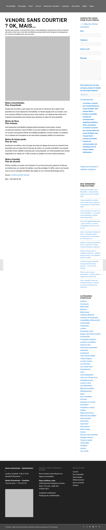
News (82, 394)
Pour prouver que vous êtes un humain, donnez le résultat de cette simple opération (90, 88)
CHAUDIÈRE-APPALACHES (90, 320)
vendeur (83, 448)
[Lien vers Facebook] (83, 526)
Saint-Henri (84, 424)
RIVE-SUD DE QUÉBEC (88, 416)
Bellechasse (84, 312)
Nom (82, 31)
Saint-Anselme (85, 418)
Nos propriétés (78, 474)
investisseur (84, 353)
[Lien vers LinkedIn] (90, 526)
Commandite (85, 323)
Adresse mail (85, 49)
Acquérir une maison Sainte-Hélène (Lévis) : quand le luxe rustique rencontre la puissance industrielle (90, 245)
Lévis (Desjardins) (86, 375)
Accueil (75, 472)
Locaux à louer (85, 383)
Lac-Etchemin (85, 364)
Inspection (84, 350)
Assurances (84, 304)
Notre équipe (77, 477)
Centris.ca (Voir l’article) (20, 175)
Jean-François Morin (87, 356)
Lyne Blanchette (86, 386)
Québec (83, 410)
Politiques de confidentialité (49, 496)
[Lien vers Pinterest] (96, 526)
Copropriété (84, 326)
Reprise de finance (87, 413)
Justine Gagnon (86, 358)
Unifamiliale (84, 443)
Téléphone (84, 40)
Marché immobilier (87, 388)
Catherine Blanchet (87, 315)
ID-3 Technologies (53, 527)
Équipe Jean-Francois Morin (90, 334)
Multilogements (86, 391)
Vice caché (84, 451)
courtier (83, 328)
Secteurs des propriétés (89, 435)
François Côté (85, 345)
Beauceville (84, 307)
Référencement (78, 480)
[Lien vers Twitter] (86, 526)
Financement (85, 337)
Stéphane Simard (86, 437)
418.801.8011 (44, 489)
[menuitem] (11, 6)
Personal (83, 399)
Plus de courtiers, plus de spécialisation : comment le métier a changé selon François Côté (90, 274)
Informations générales (88, 348)
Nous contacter (78, 483)
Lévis (82, 372)
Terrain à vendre (86, 440)
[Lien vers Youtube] (93, 526)
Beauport (83, 309)
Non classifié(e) (86, 397)
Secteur (83, 432)
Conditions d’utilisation (47, 493)
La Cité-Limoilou (86, 361)
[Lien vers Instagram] (99, 526)
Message (83, 58)
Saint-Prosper (85, 429)
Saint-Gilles (84, 421)
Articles (75, 485)
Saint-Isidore (85, 427)
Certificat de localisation (89, 318)
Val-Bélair (83, 446)
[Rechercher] (30, 18)
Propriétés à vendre (87, 408)
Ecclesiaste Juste (86, 331)
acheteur (83, 301)
